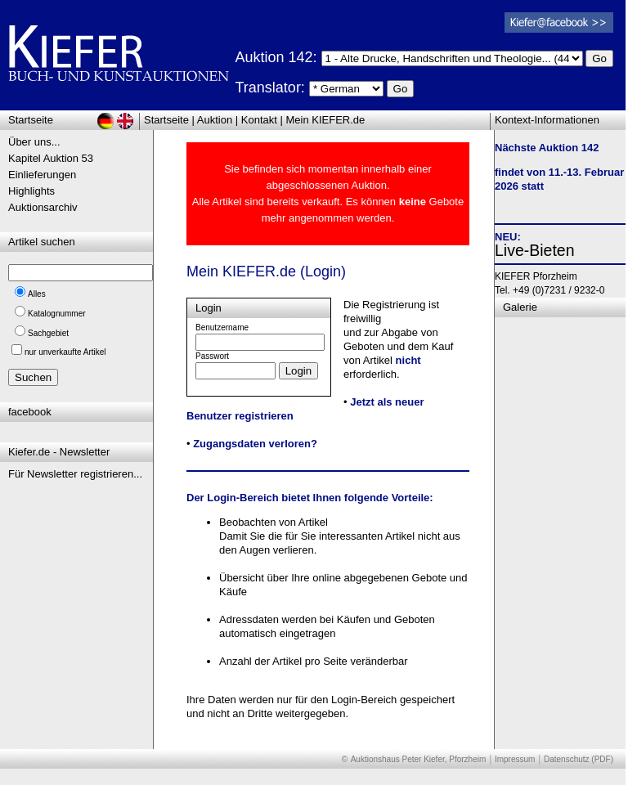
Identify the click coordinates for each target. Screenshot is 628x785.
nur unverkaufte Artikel (65, 352)
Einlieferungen (42, 174)
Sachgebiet (48, 333)
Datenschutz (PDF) (578, 759)
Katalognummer (57, 313)
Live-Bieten (535, 250)
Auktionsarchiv (43, 207)
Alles (37, 293)
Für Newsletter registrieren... (75, 474)
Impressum (515, 759)
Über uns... (34, 142)
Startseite (166, 120)
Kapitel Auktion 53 (50, 158)
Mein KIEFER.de (326, 120)
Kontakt (259, 120)
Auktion (214, 120)
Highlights (31, 191)
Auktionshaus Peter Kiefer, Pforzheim (419, 759)
